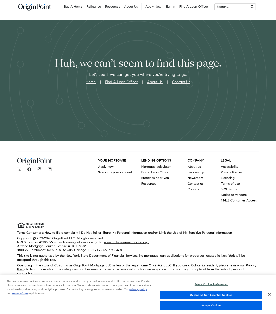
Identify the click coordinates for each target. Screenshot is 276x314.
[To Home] (34, 8)
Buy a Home (73, 6)
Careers (193, 189)
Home (91, 82)
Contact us (195, 184)
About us (194, 167)
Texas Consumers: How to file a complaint (47, 233)
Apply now (106, 167)
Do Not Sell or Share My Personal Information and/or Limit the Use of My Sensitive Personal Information (156, 233)
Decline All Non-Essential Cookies (211, 296)
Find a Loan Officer (193, 6)
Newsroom (195, 178)
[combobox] (217, 7)
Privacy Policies (232, 172)
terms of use (20, 295)
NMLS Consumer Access (239, 200)
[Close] (269, 295)
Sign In (170, 6)
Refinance (94, 6)
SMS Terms (229, 189)
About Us (131, 6)
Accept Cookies (211, 307)
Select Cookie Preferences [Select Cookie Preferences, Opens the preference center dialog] (211, 286)
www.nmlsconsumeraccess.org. (126, 242)
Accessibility (229, 167)
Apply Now (153, 6)
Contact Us (181, 82)
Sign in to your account (115, 172)
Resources (112, 6)
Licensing (227, 178)
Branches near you (155, 178)
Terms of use (230, 184)
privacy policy (138, 290)
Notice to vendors (234, 195)
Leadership (196, 172)
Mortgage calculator (156, 167)
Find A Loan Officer (121, 82)
